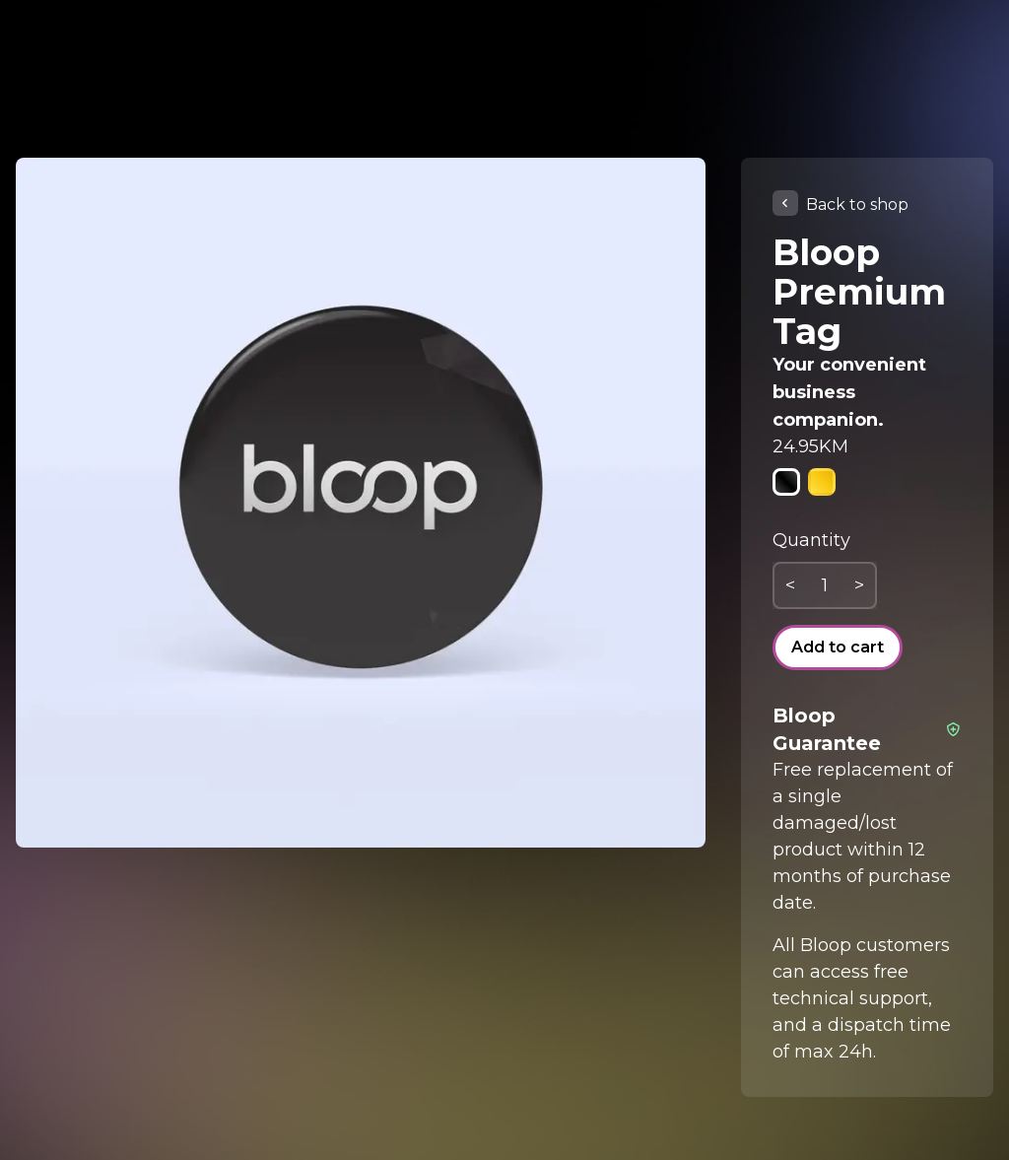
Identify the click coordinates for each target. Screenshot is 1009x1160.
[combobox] (952, 71)
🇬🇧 (952, 71)
